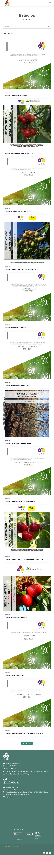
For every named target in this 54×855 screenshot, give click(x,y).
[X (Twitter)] (47, 853)
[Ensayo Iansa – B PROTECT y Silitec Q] (27, 181)
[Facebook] (44, 853)
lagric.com (8, 797)
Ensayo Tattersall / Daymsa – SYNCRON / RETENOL (24, 733)
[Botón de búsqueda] (49, 27)
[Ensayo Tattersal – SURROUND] (27, 65)
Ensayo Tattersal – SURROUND (16, 95)
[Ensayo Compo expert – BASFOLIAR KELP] (27, 239)
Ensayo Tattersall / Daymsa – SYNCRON (20, 501)
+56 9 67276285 (9, 790)
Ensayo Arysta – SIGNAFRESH (16, 617)
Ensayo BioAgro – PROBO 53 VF (16, 327)
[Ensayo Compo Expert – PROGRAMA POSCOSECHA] (27, 529)
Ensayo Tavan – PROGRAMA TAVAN (18, 443)
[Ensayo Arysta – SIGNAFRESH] (27, 587)
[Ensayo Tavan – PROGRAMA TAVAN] (27, 413)
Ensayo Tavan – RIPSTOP (14, 675)
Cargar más (27, 743)
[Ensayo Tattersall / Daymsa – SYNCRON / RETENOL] (27, 703)
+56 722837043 (9, 768)
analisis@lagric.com (11, 787)
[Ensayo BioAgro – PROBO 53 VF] (27, 297)
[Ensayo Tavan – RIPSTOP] (27, 645)
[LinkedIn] (50, 853)
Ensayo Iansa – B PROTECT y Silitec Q (19, 211)
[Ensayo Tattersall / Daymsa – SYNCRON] (27, 471)
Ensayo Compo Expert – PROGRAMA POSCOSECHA (24, 559)
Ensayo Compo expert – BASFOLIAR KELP (20, 269)
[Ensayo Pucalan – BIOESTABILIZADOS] (27, 123)
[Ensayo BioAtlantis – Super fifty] (27, 355)
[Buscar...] (25, 27)
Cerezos (7, 92)
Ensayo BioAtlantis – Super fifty (17, 385)
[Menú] (50, 3)
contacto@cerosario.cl (11, 763)
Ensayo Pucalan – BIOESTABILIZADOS (19, 153)
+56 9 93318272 (9, 766)
